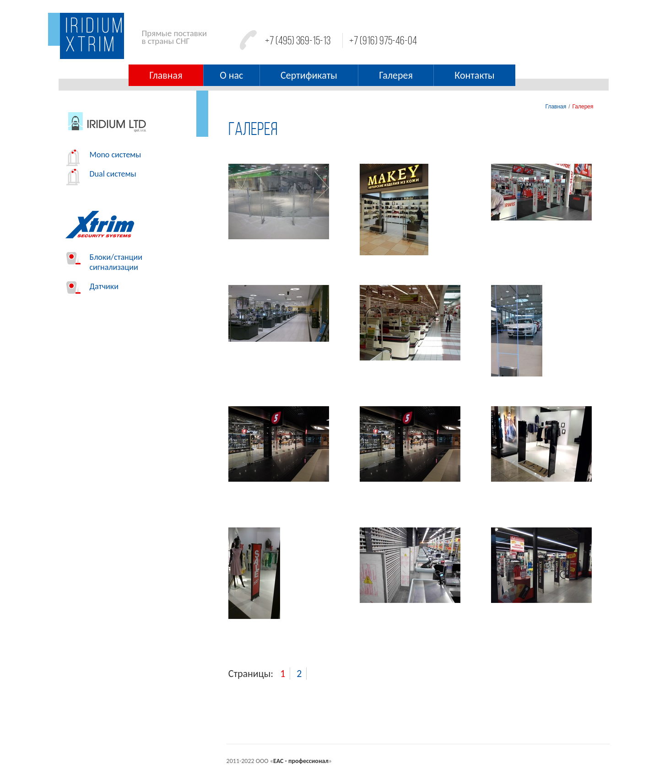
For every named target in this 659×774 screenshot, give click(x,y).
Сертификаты (309, 75)
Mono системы (103, 155)
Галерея (396, 75)
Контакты (474, 75)
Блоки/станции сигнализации (104, 262)
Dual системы (101, 174)
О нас (231, 75)
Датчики (92, 286)
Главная (165, 75)
